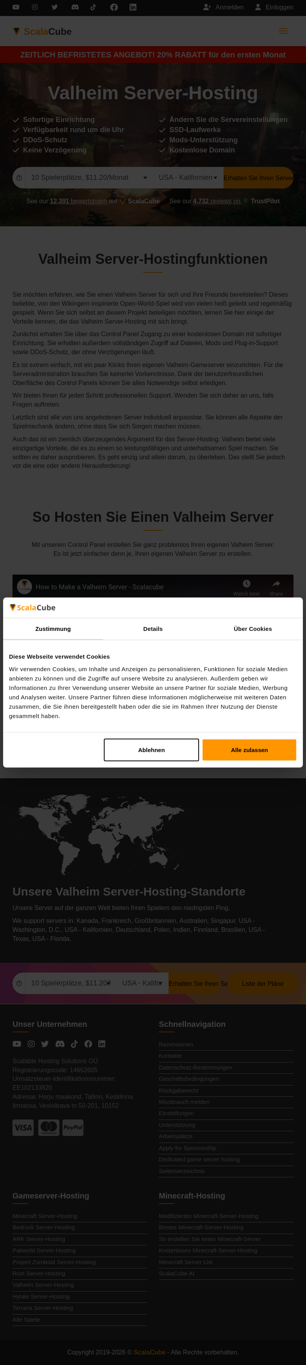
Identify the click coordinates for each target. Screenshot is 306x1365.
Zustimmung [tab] (53, 628)
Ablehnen (151, 749)
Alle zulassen (249, 749)
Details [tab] (153, 628)
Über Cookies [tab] (253, 628)
